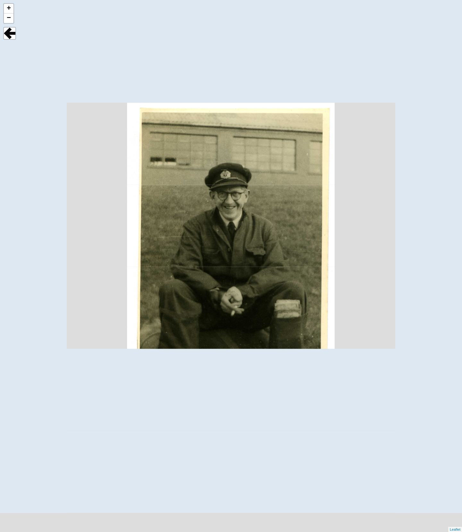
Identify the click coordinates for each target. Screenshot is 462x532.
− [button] (9, 18)
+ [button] (9, 8)
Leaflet (455, 529)
